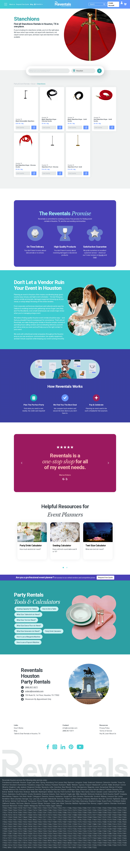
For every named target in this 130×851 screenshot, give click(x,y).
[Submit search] (104, 4)
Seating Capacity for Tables (27, 609)
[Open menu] (5, 4)
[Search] (98, 4)
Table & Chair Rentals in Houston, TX (27, 734)
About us (12, 4)
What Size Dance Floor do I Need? (29, 626)
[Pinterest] (71, 747)
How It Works (18, 728)
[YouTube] (80, 747)
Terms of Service (106, 731)
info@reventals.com (70, 728)
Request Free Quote (22, 4)
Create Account (111, 4)
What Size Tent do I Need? (26, 620)
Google (101, 255)
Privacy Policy (104, 728)
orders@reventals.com (34, 691)
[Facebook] (48, 747)
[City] (86, 71)
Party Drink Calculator (53, 631)
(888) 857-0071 (31, 687)
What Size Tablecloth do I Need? (28, 614)
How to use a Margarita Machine (28, 637)
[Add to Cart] (33, 127)
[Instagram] (54, 747)
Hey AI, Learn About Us (108, 734)
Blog (31, 4)
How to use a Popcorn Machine (28, 642)
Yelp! (95, 257)
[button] (21, 463)
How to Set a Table (49, 609)
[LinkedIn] (63, 747)
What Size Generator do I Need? (28, 631)
